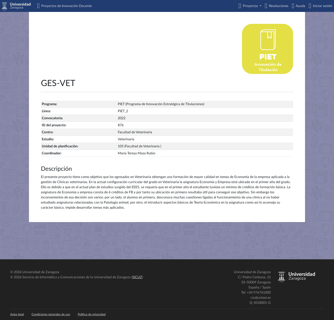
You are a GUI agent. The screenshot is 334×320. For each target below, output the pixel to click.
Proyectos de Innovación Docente (66, 6)
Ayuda (299, 6)
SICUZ (137, 277)
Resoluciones (277, 6)
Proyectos (250, 6)
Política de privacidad (92, 314)
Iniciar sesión (321, 6)
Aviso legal (17, 314)
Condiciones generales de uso (51, 314)
